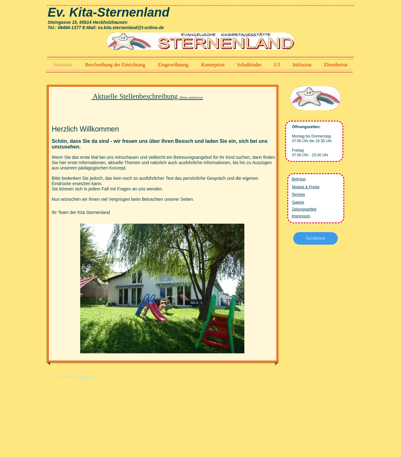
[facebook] (315, 238)
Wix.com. (86, 376)
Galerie (298, 202)
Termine (298, 194)
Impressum (301, 216)
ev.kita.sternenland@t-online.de (131, 27)
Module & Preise (306, 187)
